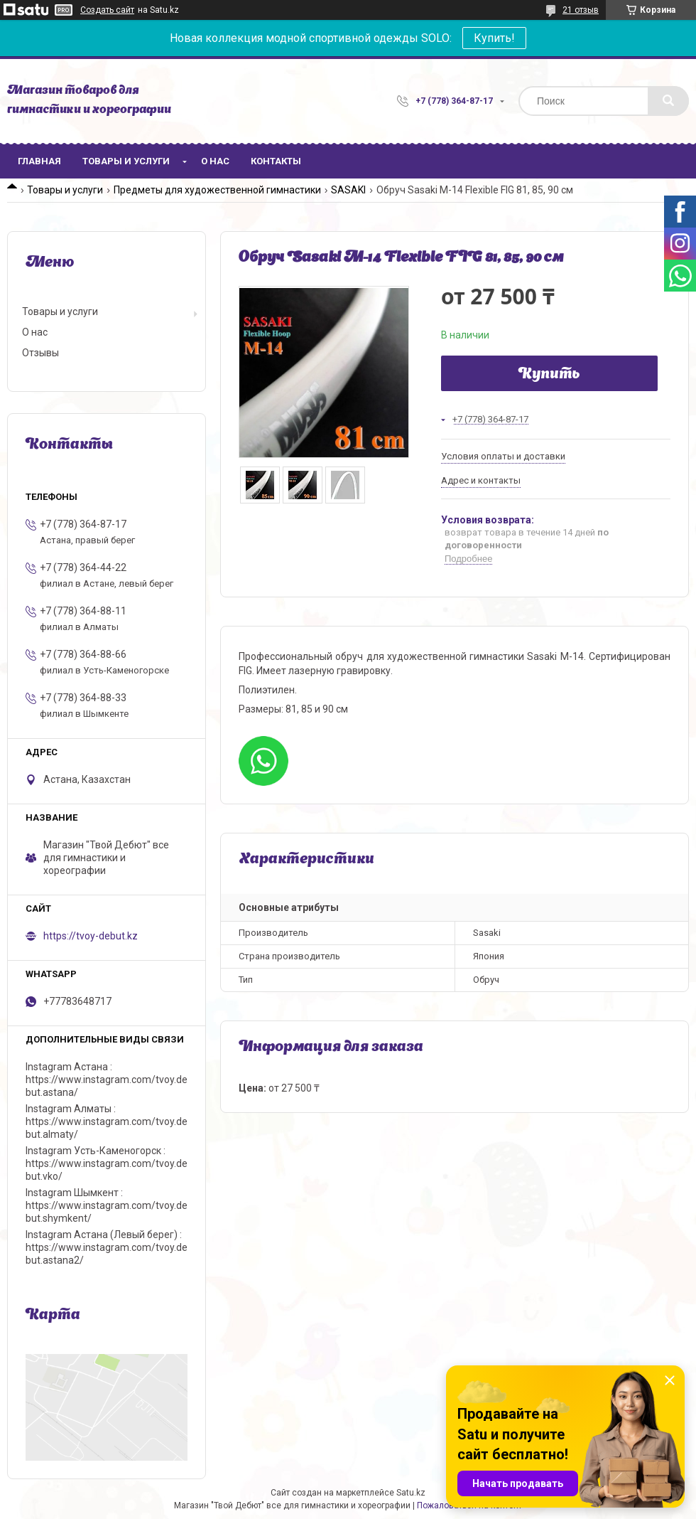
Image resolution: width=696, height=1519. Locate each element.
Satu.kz (410, 1493)
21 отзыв (580, 10)
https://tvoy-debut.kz (90, 936)
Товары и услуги (126, 161)
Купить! (494, 38)
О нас (215, 161)
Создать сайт (107, 10)
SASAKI (348, 190)
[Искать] (668, 101)
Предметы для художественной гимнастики (217, 190)
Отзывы (40, 352)
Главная (39, 161)
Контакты (276, 161)
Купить (549, 375)
